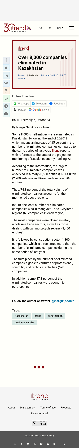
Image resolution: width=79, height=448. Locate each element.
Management (27, 407)
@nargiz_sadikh (63, 301)
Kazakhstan (21, 315)
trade (38, 315)
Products (66, 407)
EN (59, 27)
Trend (56, 150)
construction (55, 315)
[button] (6, 60)
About (11, 407)
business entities (25, 322)
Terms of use (48, 407)
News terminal (39, 413)
